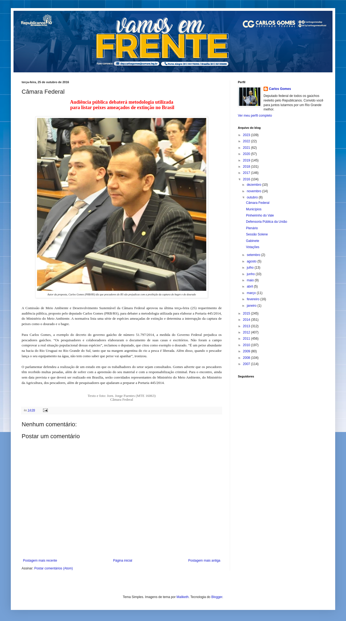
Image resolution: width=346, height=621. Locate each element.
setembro (254, 255)
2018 (247, 166)
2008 (247, 358)
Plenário (252, 228)
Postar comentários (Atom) (53, 568)
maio (251, 280)
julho (251, 267)
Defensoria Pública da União (266, 222)
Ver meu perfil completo (255, 115)
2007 (247, 364)
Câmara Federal (258, 203)
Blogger (216, 597)
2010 (247, 345)
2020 (247, 154)
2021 (247, 148)
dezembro (254, 185)
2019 (247, 160)
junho (251, 274)
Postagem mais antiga (204, 560)
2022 (247, 141)
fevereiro (253, 299)
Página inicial (122, 560)
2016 (247, 179)
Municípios (253, 209)
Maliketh (183, 597)
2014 (247, 320)
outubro (253, 197)
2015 (247, 313)
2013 (247, 326)
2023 (247, 135)
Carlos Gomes (280, 89)
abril (250, 286)
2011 (247, 338)
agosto (252, 261)
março (252, 293)
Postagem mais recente (40, 560)
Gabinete (252, 241)
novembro (254, 191)
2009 (247, 351)
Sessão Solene (257, 234)
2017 (247, 173)
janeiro (252, 306)
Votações (252, 247)
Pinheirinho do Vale (260, 215)
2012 (247, 332)
